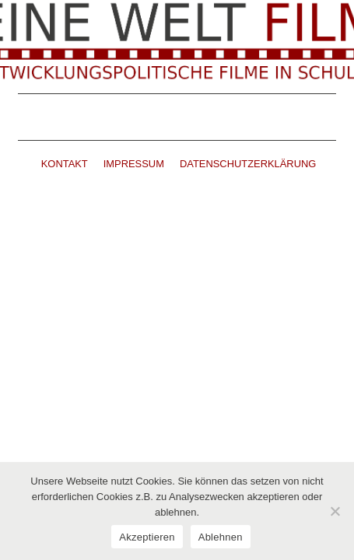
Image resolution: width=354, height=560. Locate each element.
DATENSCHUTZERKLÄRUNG (248, 164)
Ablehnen (220, 537)
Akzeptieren (146, 537)
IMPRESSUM (133, 164)
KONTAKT (64, 164)
